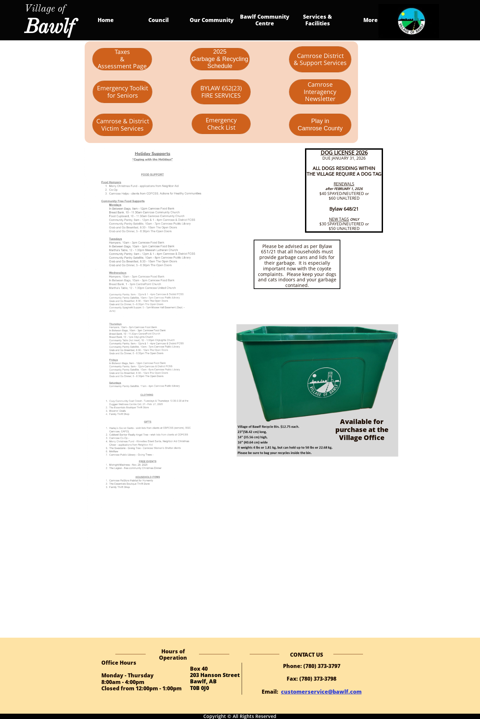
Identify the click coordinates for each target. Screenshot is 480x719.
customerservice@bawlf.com (321, 691)
